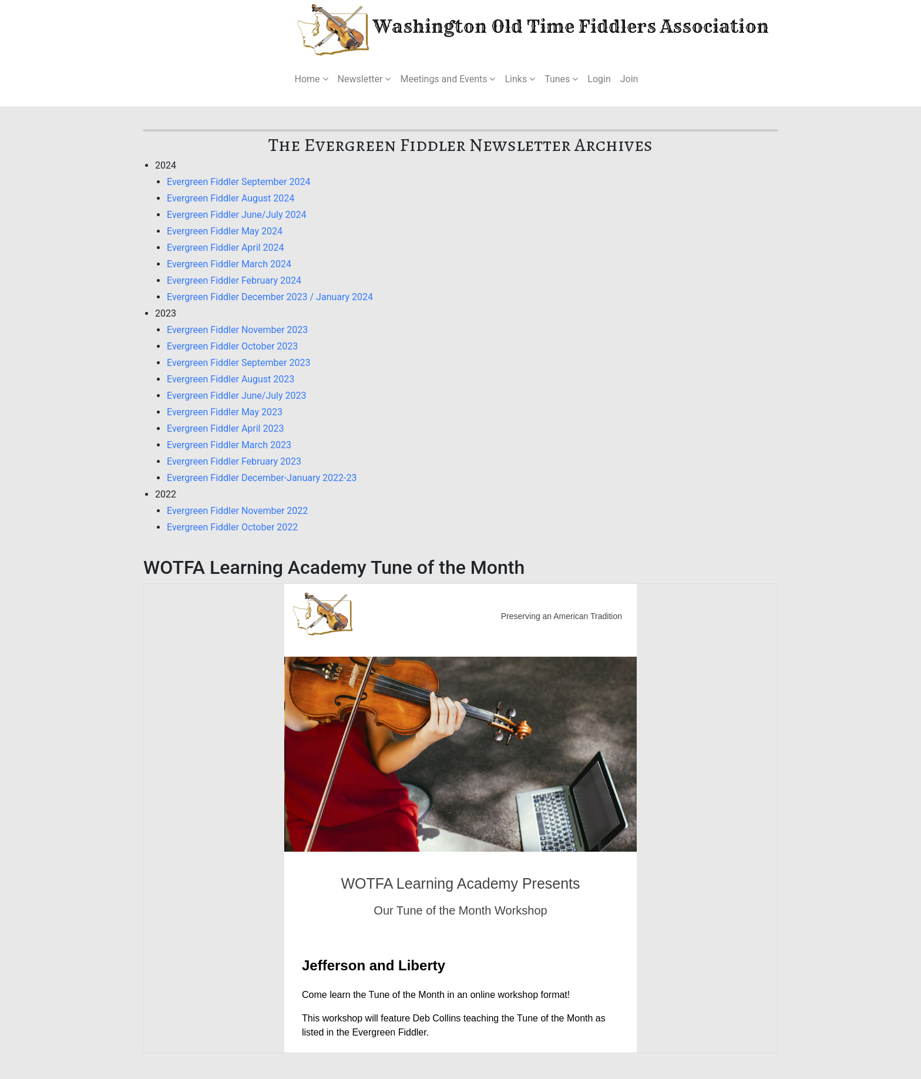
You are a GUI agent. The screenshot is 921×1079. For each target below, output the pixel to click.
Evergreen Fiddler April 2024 (225, 247)
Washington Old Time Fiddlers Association (498, 28)
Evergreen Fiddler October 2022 (232, 527)
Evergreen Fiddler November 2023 (237, 329)
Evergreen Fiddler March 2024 (229, 264)
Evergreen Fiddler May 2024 (225, 231)
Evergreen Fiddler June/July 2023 (237, 395)
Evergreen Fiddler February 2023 (234, 461)
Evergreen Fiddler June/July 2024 (237, 214)
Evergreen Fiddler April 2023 (225, 428)
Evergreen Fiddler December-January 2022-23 (262, 477)
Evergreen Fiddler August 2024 (230, 198)
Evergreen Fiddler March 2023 (229, 445)
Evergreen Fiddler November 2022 (237, 510)
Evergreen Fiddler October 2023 (232, 346)
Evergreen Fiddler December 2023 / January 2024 (270, 296)
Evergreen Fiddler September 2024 (238, 181)
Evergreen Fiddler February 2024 (234, 280)
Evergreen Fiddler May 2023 (225, 412)
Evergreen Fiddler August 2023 (230, 379)
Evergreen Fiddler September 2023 (238, 362)
